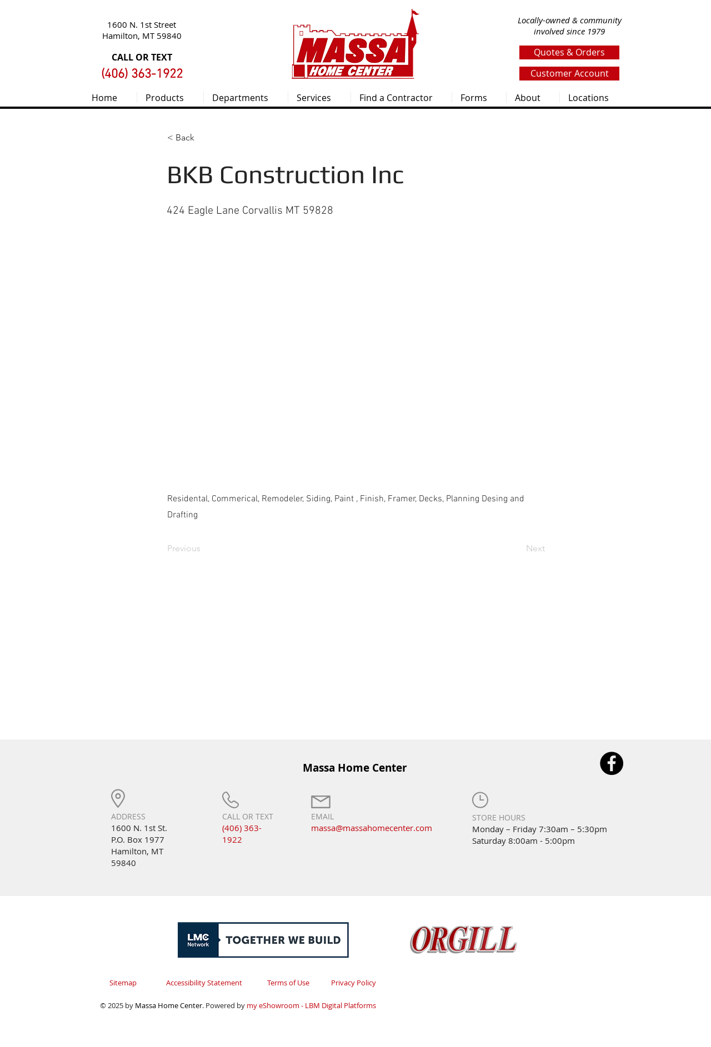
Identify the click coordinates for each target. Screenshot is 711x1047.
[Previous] (204, 549)
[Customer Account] (569, 73)
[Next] (517, 549)
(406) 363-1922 (242, 833)
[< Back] (204, 138)
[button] (170, 97)
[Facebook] (611, 763)
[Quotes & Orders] (569, 52)
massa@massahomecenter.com (371, 827)
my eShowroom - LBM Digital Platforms (311, 1005)
